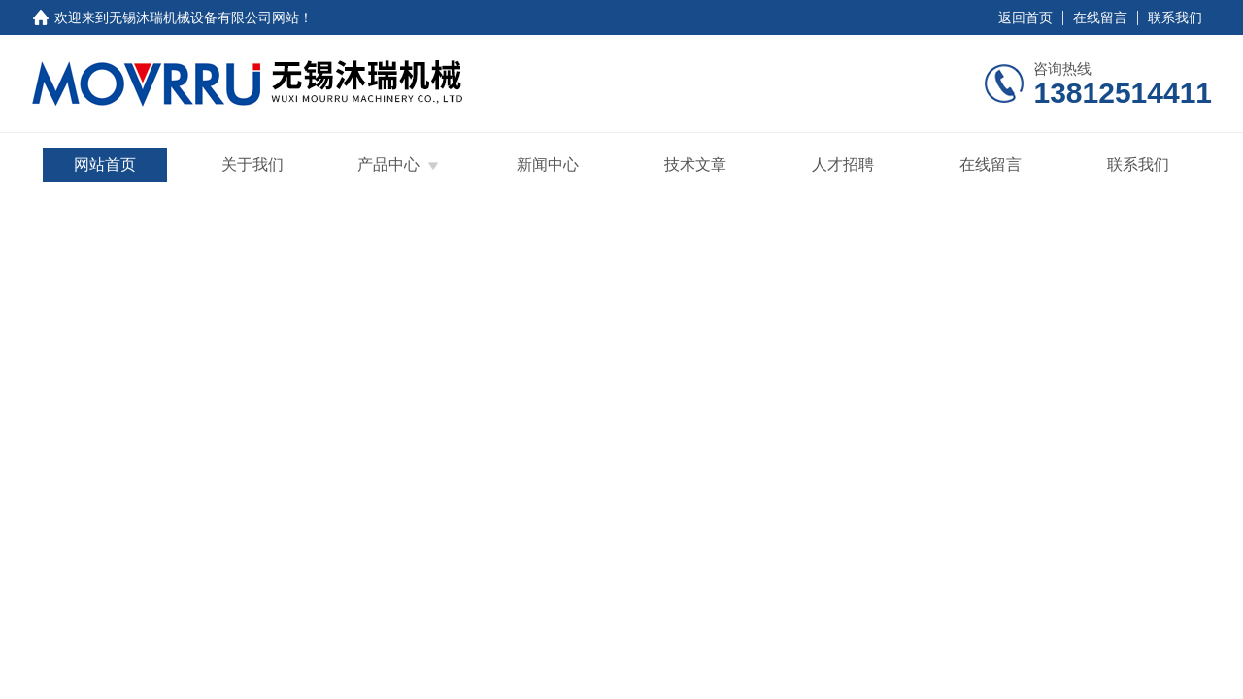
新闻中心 (548, 164)
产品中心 (388, 164)
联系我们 (1175, 17)
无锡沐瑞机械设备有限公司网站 (204, 17)
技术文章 (695, 164)
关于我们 (252, 164)
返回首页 (1025, 17)
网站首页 (105, 164)
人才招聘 (843, 164)
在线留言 (1100, 17)
